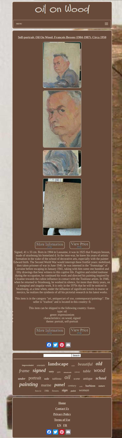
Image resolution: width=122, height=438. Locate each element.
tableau (56, 378)
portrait (35, 377)
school (101, 378)
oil (67, 377)
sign (65, 390)
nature (101, 386)
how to (38, 391)
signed (39, 370)
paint (73, 391)
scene (77, 378)
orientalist (41, 365)
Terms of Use (62, 419)
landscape (58, 363)
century (72, 385)
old (99, 363)
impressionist (28, 365)
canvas (77, 372)
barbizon (90, 385)
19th (46, 390)
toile (46, 378)
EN (59, 425)
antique (87, 378)
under (21, 378)
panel (59, 384)
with (80, 386)
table (87, 371)
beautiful (85, 364)
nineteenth (67, 372)
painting (28, 384)
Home (62, 403)
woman (84, 390)
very (51, 371)
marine (46, 385)
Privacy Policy (62, 414)
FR (65, 425)
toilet (73, 366)
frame (24, 370)
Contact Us (62, 408)
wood (99, 370)
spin (59, 372)
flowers (55, 391)
